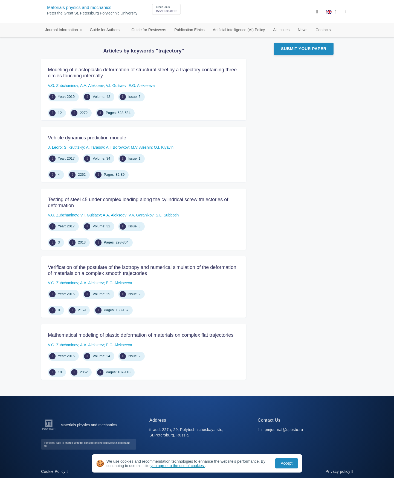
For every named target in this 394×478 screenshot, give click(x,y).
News (302, 30)
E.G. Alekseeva (142, 85)
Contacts (323, 30)
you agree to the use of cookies (177, 466)
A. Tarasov (95, 147)
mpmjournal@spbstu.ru (282, 429)
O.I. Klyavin (164, 147)
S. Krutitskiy (74, 147)
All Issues (281, 30)
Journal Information (62, 30)
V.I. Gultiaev (116, 85)
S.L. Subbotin (167, 215)
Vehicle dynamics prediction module (87, 137)
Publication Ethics (189, 30)
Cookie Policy (54, 471)
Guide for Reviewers (148, 30)
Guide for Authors (105, 30)
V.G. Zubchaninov (63, 85)
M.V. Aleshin (141, 147)
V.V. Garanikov (141, 215)
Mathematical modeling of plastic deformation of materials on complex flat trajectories (140, 335)
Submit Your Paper (303, 48)
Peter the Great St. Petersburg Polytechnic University (92, 13)
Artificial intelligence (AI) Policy (239, 30)
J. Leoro (55, 147)
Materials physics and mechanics (79, 7)
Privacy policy (339, 471)
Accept (286, 463)
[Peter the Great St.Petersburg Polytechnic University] (49, 430)
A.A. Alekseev (92, 85)
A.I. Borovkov (117, 147)
